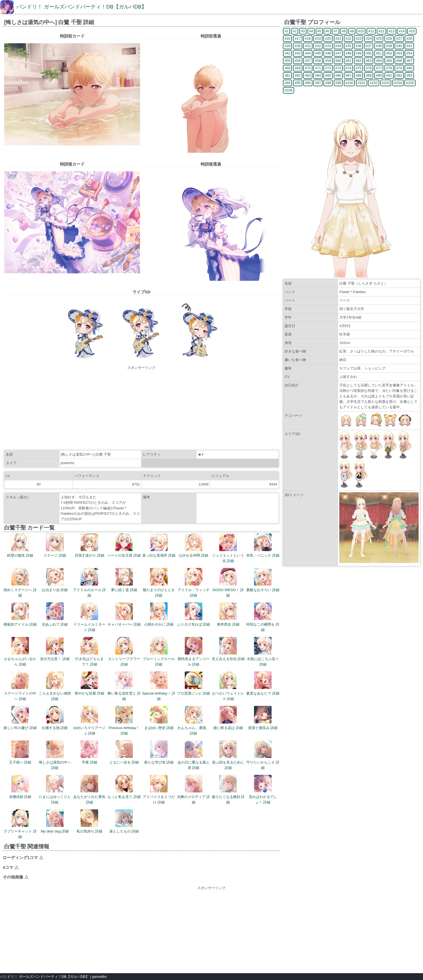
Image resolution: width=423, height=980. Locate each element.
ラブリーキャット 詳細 (20, 824)
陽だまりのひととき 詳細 (159, 582)
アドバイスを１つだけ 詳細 (159, 789)
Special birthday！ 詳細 (158, 686)
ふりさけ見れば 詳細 (193, 614)
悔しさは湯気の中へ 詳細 (55, 755)
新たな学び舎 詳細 (159, 752)
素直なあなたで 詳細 (262, 683)
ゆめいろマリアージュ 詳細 (89, 720)
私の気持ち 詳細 (90, 821)
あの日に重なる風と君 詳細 (194, 755)
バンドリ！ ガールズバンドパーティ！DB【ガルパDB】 (81, 7)
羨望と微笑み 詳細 (263, 718)
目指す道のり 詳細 (89, 545)
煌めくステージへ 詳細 (20, 582)
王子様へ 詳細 (20, 752)
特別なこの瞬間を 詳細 (262, 617)
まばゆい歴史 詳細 (159, 718)
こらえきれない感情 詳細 (55, 686)
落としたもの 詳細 (124, 821)
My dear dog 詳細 (55, 821)
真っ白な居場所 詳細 (158, 545)
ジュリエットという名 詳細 (228, 548)
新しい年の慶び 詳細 (20, 718)
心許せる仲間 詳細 (193, 545)
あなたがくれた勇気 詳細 (89, 789)
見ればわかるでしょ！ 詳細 (263, 789)
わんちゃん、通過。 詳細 (194, 720)
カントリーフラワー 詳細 (124, 651)
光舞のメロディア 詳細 (193, 789)
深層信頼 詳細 (20, 787)
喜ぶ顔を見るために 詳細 (228, 755)
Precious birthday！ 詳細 (124, 720)
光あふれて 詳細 (55, 614)
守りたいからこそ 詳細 (262, 755)
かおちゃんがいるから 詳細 (20, 651)
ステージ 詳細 (55, 545)
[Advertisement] (141, 409)
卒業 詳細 (89, 752)
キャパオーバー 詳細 (124, 614)
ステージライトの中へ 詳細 (20, 686)
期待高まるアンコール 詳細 (194, 651)
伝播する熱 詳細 (55, 718)
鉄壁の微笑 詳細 (20, 545)
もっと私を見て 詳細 (124, 787)
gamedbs (99, 977)
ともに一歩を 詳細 (124, 752)
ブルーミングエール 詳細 (159, 651)
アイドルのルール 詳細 (89, 582)
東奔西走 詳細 (228, 614)
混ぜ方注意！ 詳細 (54, 649)
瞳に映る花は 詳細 (228, 718)
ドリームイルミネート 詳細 (89, 617)
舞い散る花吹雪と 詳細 (124, 686)
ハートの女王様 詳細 (124, 545)
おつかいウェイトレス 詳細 (228, 686)
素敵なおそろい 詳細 (262, 580)
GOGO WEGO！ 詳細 (228, 582)
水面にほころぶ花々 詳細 (263, 651)
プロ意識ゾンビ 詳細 (193, 683)
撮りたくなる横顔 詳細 (228, 789)
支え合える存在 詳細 (228, 649)
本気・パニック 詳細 (262, 545)
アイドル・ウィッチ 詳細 (194, 582)
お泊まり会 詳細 (55, 580)
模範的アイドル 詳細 (20, 614)
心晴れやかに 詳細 (159, 614)
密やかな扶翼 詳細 (89, 683)
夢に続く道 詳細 (124, 580)
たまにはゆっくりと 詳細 (55, 789)
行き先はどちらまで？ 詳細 (89, 651)
